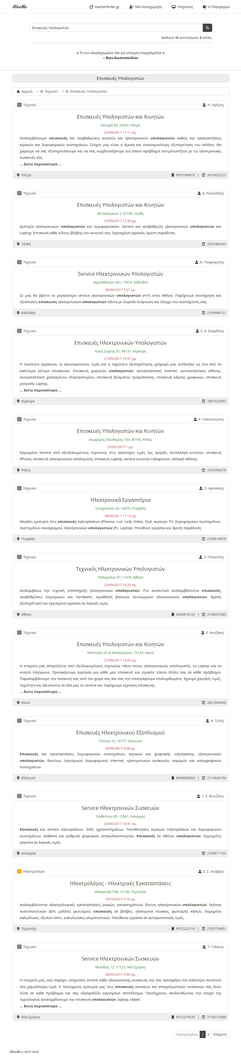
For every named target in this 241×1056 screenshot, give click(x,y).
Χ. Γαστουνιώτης (209, 419)
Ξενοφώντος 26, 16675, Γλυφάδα (120, 508)
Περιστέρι (27, 928)
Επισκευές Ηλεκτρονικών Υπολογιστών (120, 342)
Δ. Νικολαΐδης (211, 193)
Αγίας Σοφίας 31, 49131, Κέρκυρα (120, 351)
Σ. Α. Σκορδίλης (210, 331)
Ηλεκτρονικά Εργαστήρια (121, 499)
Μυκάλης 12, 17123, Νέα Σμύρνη (120, 967)
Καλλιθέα (26, 312)
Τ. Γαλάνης (213, 946)
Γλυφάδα (26, 539)
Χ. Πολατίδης (211, 557)
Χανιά (23, 702)
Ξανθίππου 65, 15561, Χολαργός (120, 816)
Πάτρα (24, 175)
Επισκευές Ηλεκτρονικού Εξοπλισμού (120, 732)
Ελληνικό (26, 778)
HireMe (19, 7)
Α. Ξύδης (215, 720)
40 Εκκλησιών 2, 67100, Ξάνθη (120, 213)
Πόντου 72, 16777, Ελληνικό (120, 741)
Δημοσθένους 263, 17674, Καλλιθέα (120, 282)
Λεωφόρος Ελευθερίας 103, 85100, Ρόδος (120, 439)
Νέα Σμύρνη (28, 1017)
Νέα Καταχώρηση (145, 6)
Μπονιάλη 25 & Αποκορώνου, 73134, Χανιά (120, 652)
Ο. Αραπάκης (211, 488)
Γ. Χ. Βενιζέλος (210, 796)
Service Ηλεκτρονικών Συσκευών (120, 807)
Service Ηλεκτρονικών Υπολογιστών (120, 273)
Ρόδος (24, 470)
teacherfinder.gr (105, 6)
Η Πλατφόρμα (216, 6)
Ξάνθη (24, 244)
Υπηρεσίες (182, 6)
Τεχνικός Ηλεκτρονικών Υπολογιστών (120, 568)
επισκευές (58, 138)
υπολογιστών (163, 138)
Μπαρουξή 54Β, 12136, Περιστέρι (120, 891)
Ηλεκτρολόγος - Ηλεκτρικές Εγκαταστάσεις (120, 883)
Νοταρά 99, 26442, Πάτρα (120, 125)
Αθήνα (24, 614)
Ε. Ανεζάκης (212, 632)
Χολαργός (26, 853)
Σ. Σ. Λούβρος (211, 871)
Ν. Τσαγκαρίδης (209, 262)
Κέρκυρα (26, 401)
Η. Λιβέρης (213, 105)
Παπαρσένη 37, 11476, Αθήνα (120, 577)
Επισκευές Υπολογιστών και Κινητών (120, 116)
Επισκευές (29, 753)
